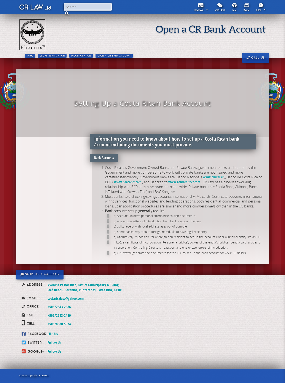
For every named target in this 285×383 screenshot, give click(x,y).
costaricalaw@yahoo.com (66, 298)
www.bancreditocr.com (184, 182)
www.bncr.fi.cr (213, 177)
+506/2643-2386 (59, 306)
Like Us (53, 333)
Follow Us (54, 342)
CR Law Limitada (35, 8)
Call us (256, 58)
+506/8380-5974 (59, 323)
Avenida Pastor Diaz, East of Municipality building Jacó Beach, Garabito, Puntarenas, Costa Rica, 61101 (85, 287)
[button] (67, 13)
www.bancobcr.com (127, 182)
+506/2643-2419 (59, 315)
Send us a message (40, 274)
